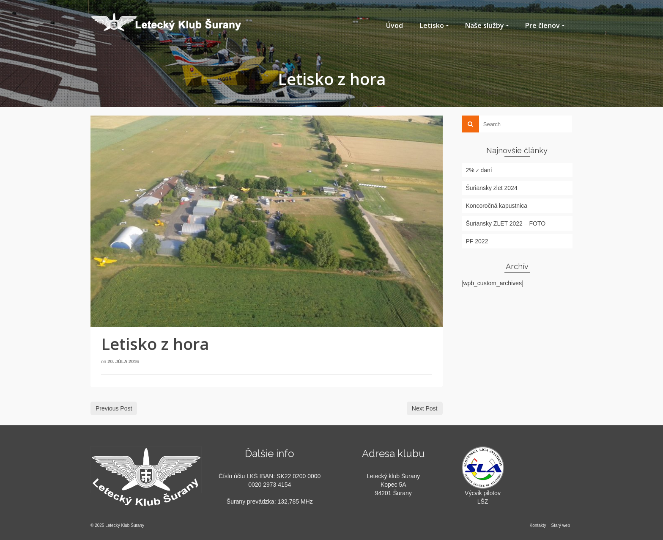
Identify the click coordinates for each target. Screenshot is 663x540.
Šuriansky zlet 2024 (492, 188)
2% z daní (479, 170)
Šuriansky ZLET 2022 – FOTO (506, 223)
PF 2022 (477, 241)
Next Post (425, 408)
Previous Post (114, 408)
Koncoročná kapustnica (497, 205)
